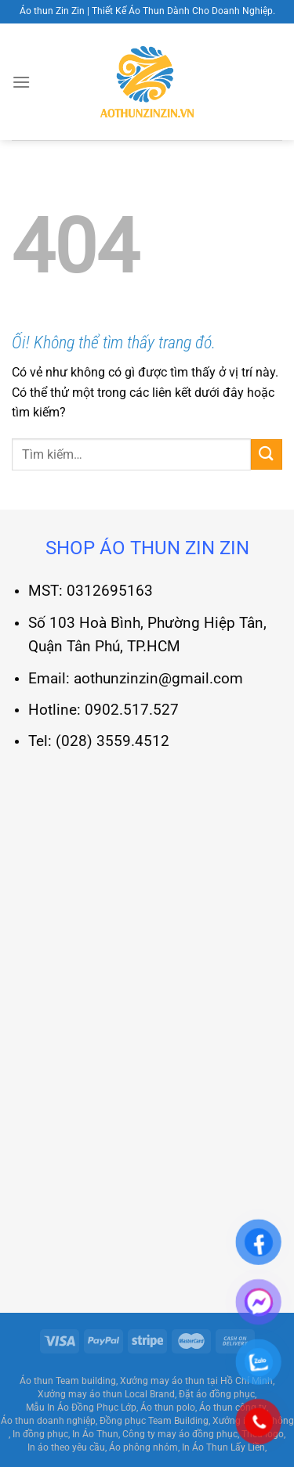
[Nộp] (266, 454)
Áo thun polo (167, 1407)
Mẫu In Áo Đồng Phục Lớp (81, 1407)
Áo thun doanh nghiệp (48, 1420)
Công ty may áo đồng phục (180, 1434)
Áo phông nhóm (143, 1447)
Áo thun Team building (68, 1380)
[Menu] (21, 82)
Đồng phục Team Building (154, 1420)
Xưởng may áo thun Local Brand (106, 1394)
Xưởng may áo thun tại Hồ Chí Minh (196, 1380)
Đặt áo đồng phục (217, 1394)
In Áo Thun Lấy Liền (223, 1447)
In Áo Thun (95, 1434)
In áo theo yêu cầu (66, 1447)
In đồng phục (40, 1434)
